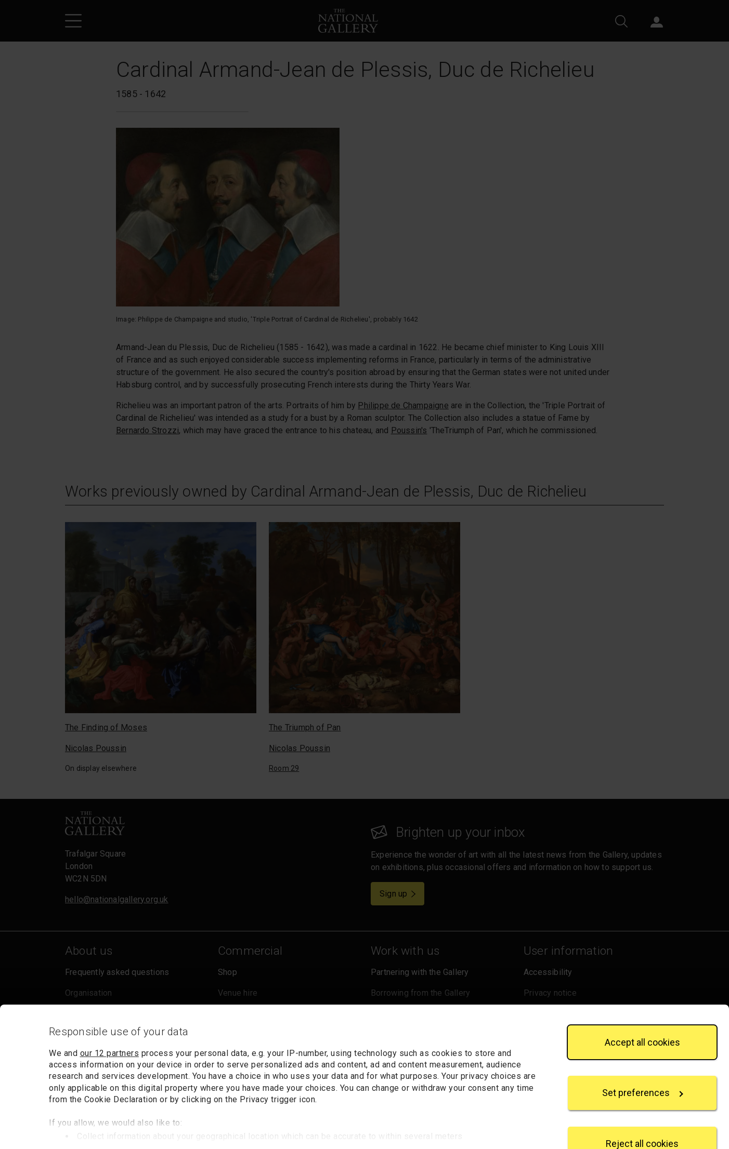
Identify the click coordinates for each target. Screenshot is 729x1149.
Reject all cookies (642, 1111)
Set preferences (642, 1061)
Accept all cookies (642, 1010)
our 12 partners (109, 1021)
